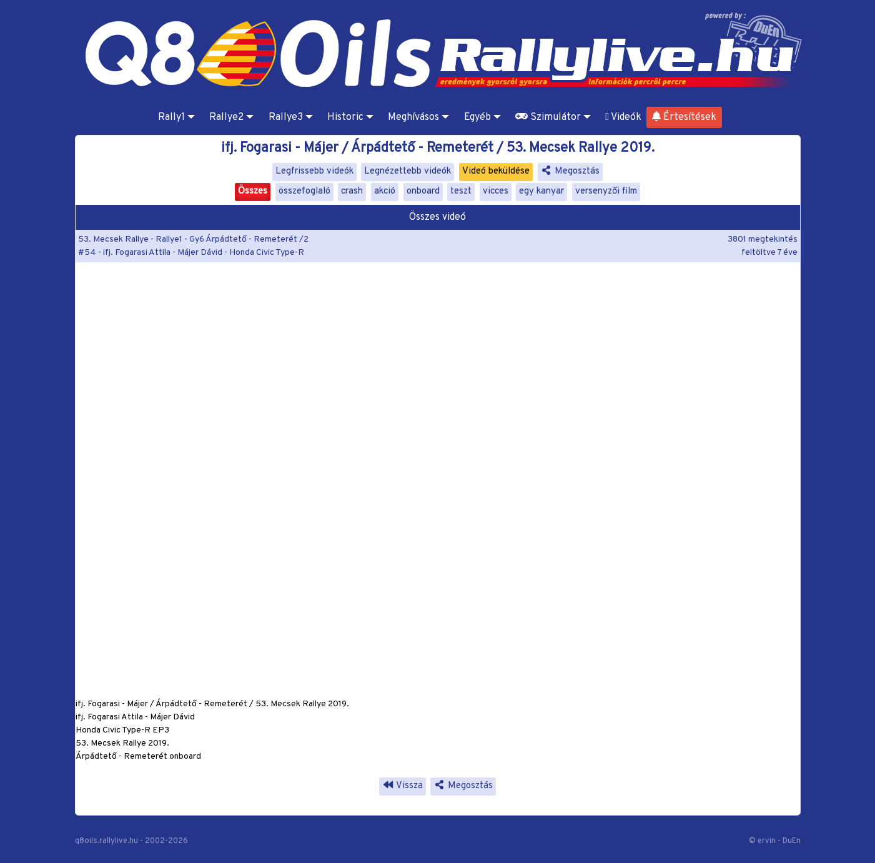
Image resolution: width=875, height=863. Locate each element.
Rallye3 (286, 117)
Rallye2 (226, 117)
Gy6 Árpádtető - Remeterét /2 (249, 239)
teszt (461, 191)
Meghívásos (413, 117)
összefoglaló (304, 191)
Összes (252, 191)
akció (384, 191)
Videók (623, 117)
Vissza (402, 786)
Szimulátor (548, 117)
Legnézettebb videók (407, 171)
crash (352, 191)
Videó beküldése (496, 171)
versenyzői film (606, 191)
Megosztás (570, 171)
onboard (423, 191)
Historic (345, 117)
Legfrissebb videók (314, 171)
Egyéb (477, 117)
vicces (495, 191)
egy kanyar (541, 191)
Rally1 (171, 117)
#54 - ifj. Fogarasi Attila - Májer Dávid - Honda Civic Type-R (191, 252)
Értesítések (684, 117)
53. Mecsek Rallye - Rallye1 (130, 239)
